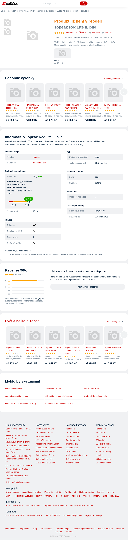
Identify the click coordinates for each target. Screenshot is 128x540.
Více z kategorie (114, 322)
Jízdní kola (70, 429)
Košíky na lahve (73, 459)
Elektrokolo (101, 432)
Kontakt (59, 532)
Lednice (9, 496)
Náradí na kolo (102, 448)
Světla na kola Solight (45, 463)
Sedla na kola (72, 448)
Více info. (20, 303)
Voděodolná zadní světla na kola (59, 404)
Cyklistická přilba (103, 444)
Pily (56, 496)
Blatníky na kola (73, 440)
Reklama (120, 529)
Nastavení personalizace (83, 529)
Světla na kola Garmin (45, 451)
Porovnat (94, 32)
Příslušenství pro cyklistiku (42, 11)
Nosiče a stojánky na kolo (77, 455)
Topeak (36, 157)
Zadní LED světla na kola (95, 396)
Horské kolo (101, 429)
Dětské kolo (101, 440)
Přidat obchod (10, 529)
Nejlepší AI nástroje (93, 515)
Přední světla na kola (45, 429)
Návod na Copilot (34, 515)
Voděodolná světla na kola (16, 396)
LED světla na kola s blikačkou (58, 396)
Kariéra (69, 532)
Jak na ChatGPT (52, 515)
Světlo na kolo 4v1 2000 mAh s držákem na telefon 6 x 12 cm (19, 459)
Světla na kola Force (45, 455)
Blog (35, 529)
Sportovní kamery (103, 451)
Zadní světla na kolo (14, 388)
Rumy (39, 496)
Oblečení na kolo (103, 459)
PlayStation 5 (70, 492)
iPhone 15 (48, 492)
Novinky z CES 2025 (15, 515)
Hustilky (99, 455)
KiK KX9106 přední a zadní (18, 442)
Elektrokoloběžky (103, 463)
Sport (13, 11)
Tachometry (71, 451)
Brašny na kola (72, 463)
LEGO (59, 492)
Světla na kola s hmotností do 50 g (20, 404)
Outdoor (86, 496)
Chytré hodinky (12, 492)
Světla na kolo (63, 11)
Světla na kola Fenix (45, 459)
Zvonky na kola (72, 432)
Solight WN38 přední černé (18, 482)
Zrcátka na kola (72, 436)
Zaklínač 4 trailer (33, 506)
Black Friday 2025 (111, 496)
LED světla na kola (53, 388)
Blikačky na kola (91, 388)
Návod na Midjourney (72, 515)
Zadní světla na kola (44, 432)
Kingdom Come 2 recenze (55, 506)
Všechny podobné (113, 79)
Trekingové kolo (103, 436)
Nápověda (24, 529)
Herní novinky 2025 (14, 506)
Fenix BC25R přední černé (17, 446)
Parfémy (48, 496)
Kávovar (110, 492)
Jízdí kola (76, 496)
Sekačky (65, 496)
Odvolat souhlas (105, 529)
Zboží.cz (4, 11)
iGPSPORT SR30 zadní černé (19, 465)
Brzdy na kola (72, 444)
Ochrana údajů (62, 529)
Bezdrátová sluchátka (31, 492)
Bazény (96, 496)
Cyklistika (23, 11)
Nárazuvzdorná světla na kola (49, 448)
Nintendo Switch (86, 492)
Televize (100, 492)
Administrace (46, 529)
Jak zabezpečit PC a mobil (81, 506)
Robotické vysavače (24, 496)
